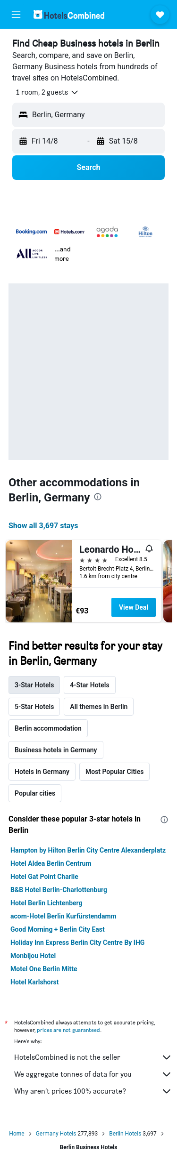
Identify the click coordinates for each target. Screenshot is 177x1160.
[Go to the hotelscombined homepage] (69, 14)
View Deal (133, 607)
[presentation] (97, 496)
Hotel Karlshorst (34, 982)
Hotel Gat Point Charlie (44, 876)
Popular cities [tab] (35, 793)
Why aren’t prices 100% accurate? (93, 1091)
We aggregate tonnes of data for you (93, 1074)
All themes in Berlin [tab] (98, 706)
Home (16, 1133)
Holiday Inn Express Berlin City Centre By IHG (77, 942)
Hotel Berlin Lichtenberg (46, 903)
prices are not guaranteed (68, 1029)
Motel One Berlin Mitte (43, 969)
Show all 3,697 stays (43, 525)
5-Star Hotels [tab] (34, 706)
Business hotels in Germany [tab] (56, 750)
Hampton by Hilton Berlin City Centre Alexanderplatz (88, 850)
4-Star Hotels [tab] (89, 685)
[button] (16, 14)
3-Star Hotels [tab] (34, 685)
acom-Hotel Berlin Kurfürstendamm (63, 916)
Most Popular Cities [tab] (114, 771)
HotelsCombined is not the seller (93, 1057)
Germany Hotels (56, 1133)
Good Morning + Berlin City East (57, 929)
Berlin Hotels (125, 1133)
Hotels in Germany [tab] (42, 771)
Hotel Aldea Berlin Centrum (51, 863)
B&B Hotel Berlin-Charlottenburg (58, 890)
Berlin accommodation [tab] (48, 728)
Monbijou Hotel (33, 955)
